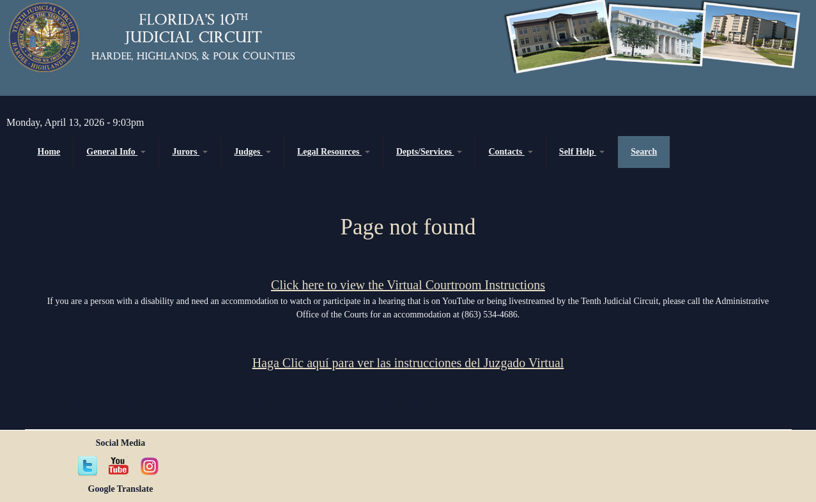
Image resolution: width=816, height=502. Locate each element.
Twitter (88, 466)
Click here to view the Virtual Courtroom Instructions (408, 285)
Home (49, 151)
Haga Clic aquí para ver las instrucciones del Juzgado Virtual (408, 363)
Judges (252, 151)
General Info (116, 151)
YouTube (119, 466)
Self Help (581, 151)
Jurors (190, 151)
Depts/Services (429, 151)
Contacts (510, 151)
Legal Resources (333, 151)
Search (644, 151)
